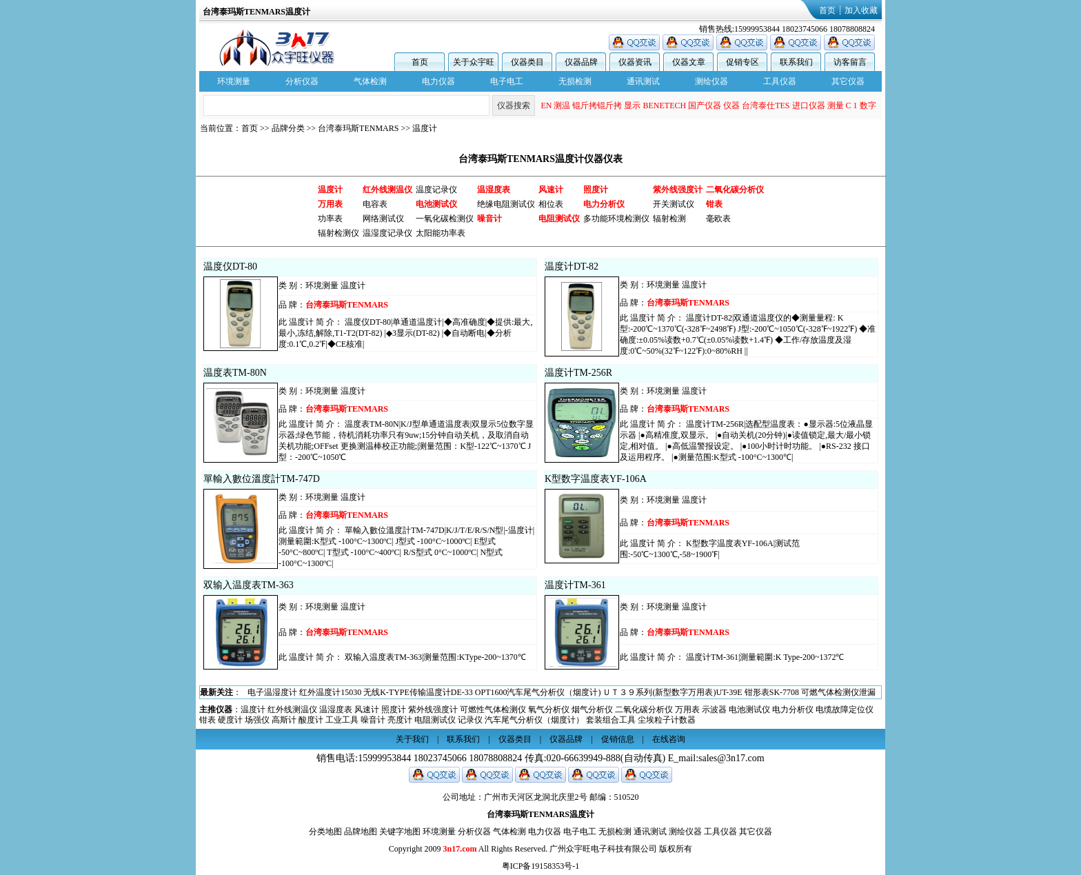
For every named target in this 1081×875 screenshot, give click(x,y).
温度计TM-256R (578, 373)
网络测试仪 (383, 218)
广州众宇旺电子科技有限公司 (603, 849)
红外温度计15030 (330, 692)
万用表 (687, 709)
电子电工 (506, 81)
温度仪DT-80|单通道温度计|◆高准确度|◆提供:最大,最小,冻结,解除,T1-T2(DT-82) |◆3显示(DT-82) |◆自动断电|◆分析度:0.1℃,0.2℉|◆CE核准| (405, 333)
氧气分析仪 (548, 709)
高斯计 (284, 720)
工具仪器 (779, 81)
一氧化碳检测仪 (445, 218)
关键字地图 (400, 831)
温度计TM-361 (575, 585)
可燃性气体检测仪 (493, 709)
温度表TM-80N (235, 373)
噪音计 (373, 720)
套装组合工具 (611, 720)
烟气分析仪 (592, 709)
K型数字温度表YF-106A (596, 479)
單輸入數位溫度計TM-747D (261, 479)
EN (546, 105)
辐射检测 (669, 218)
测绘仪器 (711, 81)
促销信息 (617, 739)
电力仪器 (438, 81)
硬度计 (230, 720)
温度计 (424, 128)
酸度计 (311, 720)
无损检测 (575, 81)
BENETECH (664, 105)
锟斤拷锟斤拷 (597, 105)
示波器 (714, 709)
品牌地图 (360, 831)
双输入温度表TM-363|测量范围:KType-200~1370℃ (435, 657)
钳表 (207, 720)
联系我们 (796, 62)
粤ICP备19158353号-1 (541, 866)
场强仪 (257, 720)
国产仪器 (704, 105)
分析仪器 (302, 81)
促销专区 (742, 62)
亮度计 (399, 720)
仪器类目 (527, 62)
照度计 (393, 709)
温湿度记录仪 (387, 233)
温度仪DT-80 (230, 266)
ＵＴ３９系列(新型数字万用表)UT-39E (672, 692)
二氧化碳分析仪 (644, 709)
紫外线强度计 (433, 709)
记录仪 (470, 720)
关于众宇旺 (473, 62)
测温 (562, 105)
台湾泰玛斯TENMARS (358, 128)
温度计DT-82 (571, 266)
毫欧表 (718, 218)
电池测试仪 (749, 709)
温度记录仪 (436, 189)
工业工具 (341, 720)
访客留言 (850, 62)
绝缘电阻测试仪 (506, 204)
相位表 (550, 204)
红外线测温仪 (292, 709)
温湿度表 (335, 709)
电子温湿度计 (272, 692)
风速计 (366, 709)
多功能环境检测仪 (616, 218)
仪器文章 (688, 62)
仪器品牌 (581, 62)
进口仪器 (808, 105)
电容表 (375, 204)
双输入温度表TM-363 (248, 585)
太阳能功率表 (440, 233)
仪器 (731, 105)
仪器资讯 (634, 62)
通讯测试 (643, 81)
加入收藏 (861, 10)
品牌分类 (288, 128)
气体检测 (370, 81)
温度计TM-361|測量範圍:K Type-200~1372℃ (765, 657)
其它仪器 (848, 81)
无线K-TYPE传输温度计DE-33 (418, 692)
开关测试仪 (673, 204)
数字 (868, 105)
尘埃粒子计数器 (667, 720)
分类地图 (325, 831)
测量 (835, 105)
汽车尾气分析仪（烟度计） (534, 720)
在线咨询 (668, 739)
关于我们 (412, 739)
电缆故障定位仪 (844, 709)
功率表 (330, 218)
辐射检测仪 (338, 233)
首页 (827, 10)
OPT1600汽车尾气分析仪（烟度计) (538, 692)
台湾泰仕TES (765, 105)
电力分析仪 (793, 709)
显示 (632, 105)
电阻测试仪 (435, 720)
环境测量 (233, 81)
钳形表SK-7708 (772, 692)
